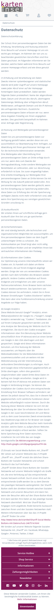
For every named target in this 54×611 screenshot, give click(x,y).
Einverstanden (27, 606)
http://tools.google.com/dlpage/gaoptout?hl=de (23, 444)
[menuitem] (6, 15)
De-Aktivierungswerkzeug (28, 440)
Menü (5, 15)
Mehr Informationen (27, 599)
